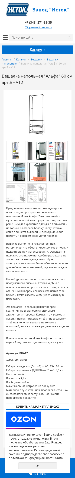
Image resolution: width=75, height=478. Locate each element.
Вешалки (36, 59)
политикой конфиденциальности (31, 458)
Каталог (21, 59)
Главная (7, 59)
